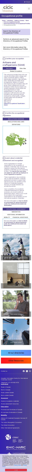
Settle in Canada (19, 20)
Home (4, 20)
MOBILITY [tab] (7, 217)
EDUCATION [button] (5, 407)
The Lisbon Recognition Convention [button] (11, 422)
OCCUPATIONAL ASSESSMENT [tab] (16, 209)
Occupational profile (10, 25)
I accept (16, 470)
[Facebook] (24, 371)
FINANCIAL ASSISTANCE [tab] (20, 217)
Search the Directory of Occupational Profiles (17, 23)
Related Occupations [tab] (16, 71)
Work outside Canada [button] (7, 395)
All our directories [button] (16, 353)
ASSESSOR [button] (4, 398)
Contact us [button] (4, 371)
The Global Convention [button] (7, 425)
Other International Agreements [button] (10, 428)
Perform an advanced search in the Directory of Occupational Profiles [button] (16, 40)
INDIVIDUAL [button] (4, 384)
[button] (7, 8)
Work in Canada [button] (5, 390)
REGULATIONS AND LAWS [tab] (16, 122)
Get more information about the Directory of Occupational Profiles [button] (15, 48)
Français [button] (28, 2)
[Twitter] (27, 371)
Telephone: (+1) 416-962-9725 (10, 382)
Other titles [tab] (23, 68)
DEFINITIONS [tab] (16, 124)
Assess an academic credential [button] (10, 401)
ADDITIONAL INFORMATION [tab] (16, 214)
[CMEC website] (16, 440)
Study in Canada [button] (5, 387)
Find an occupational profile (12, 22)
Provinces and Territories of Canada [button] (11, 409)
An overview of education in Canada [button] (11, 412)
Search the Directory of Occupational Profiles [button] (11, 32)
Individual (10, 20)
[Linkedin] (30, 371)
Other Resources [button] (16, 360)
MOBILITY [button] (4, 415)
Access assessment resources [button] (10, 404)
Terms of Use (17, 465)
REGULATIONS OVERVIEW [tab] (16, 119)
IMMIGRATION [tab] (16, 212)
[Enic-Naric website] (16, 448)
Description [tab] (9, 68)
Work (27, 20)
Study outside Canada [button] (7, 392)
